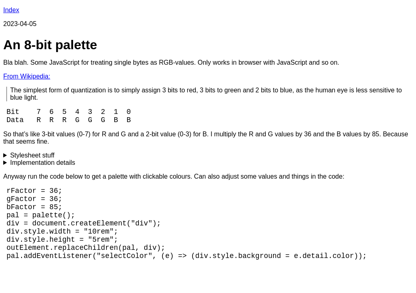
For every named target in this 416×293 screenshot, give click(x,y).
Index (11, 10)
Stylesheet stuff (32, 158)
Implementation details (42, 165)
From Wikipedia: (26, 76)
